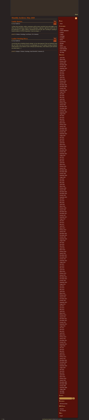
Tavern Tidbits (63, 50)
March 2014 (62, 293)
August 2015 (62, 262)
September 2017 (63, 217)
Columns (18, 34)
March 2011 (62, 354)
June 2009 (62, 393)
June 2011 (62, 349)
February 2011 (63, 356)
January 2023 (63, 126)
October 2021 (63, 151)
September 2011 (63, 344)
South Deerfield (33, 51)
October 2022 (63, 131)
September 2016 (63, 238)
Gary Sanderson (16, 23)
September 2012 (63, 324)
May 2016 (62, 246)
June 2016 (62, 244)
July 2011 (62, 347)
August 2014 (62, 284)
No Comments (35, 34)
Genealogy (22, 34)
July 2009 (62, 391)
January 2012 (63, 338)
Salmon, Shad (63, 47)
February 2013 (63, 315)
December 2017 (63, 211)
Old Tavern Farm (63, 403)
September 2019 (63, 197)
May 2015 (62, 267)
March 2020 (62, 186)
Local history (28, 34)
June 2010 (62, 371)
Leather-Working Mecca (20, 38)
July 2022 (62, 137)
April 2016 (62, 248)
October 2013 (63, 300)
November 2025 (63, 64)
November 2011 (63, 340)
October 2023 (63, 110)
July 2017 (62, 220)
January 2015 (63, 275)
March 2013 (62, 313)
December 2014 (63, 277)
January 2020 (63, 189)
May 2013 (62, 309)
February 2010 (63, 378)
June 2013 (62, 307)
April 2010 (62, 374)
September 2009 (63, 387)
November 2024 (63, 86)
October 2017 (63, 215)
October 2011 (63, 342)
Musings (62, 43)
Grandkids (62, 37)
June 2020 (62, 180)
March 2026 (62, 59)
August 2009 (62, 389)
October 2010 (63, 364)
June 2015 (62, 266)
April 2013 (62, 311)
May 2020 (62, 182)
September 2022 (63, 133)
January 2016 (63, 253)
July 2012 (62, 327)
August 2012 (62, 325)
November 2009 (63, 383)
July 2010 (62, 369)
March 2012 (62, 335)
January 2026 (63, 63)
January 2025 (63, 82)
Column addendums (64, 30)
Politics (61, 45)
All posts (62, 408)
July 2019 (62, 199)
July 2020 (62, 179)
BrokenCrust (55, 419)
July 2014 (62, 286)
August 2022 (62, 135)
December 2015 (63, 255)
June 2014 (62, 287)
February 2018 (63, 208)
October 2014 (63, 280)
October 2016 (63, 237)
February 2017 (63, 229)
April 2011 (62, 353)
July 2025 (62, 72)
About (76, 14)
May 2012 (62, 331)
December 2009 (63, 382)
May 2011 (62, 351)
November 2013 (63, 298)
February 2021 (63, 166)
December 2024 (63, 84)
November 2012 (63, 320)
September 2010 (63, 365)
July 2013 (62, 305)
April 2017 (62, 226)
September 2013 (63, 302)
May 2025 (62, 75)
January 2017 (63, 231)
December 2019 (63, 191)
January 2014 (63, 296)
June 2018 (62, 200)
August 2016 (62, 240)
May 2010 (62, 373)
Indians (61, 39)
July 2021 (62, 157)
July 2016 (62, 242)
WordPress (60, 419)
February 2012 (63, 336)
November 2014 (63, 278)
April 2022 (62, 142)
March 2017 (62, 228)
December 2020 (63, 170)
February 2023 (63, 124)
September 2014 (63, 282)
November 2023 (63, 108)
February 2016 (63, 251)
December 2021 (63, 150)
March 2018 (62, 206)
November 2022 (63, 130)
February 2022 (63, 146)
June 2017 (62, 222)
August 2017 (62, 219)
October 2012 (63, 322)
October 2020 (63, 173)
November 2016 (63, 235)
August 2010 (62, 367)
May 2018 (62, 202)
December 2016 (63, 233)
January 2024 (63, 104)
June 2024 (62, 95)
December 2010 (63, 360)
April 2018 (62, 204)
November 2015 (63, 257)
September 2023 (63, 112)
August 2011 (62, 345)
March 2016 (62, 249)
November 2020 (63, 171)
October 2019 (63, 195)
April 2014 (62, 291)
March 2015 (62, 271)
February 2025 (63, 81)
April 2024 (62, 99)
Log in (61, 415)
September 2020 (63, 175)
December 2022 (63, 128)
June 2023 (62, 117)
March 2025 (62, 79)
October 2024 (63, 88)
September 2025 (63, 68)
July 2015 (62, 264)
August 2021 (62, 155)
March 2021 (62, 164)
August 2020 (62, 177)
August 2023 (62, 113)
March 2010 (62, 376)
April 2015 (62, 269)
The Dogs (62, 52)
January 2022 (63, 148)
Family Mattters (17, 21)
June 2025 (62, 73)
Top (3, 419)
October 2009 (63, 385)
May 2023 (62, 119)
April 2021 (62, 162)
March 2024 (62, 101)
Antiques (18, 51)
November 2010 (63, 362)
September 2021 (63, 153)
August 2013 (62, 304)
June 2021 (62, 159)
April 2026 (62, 57)
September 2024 (63, 90)
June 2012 (62, 329)
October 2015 (63, 258)
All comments (63, 410)
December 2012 (63, 318)
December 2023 (63, 106)
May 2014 (62, 289)
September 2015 (63, 260)
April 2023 (62, 121)
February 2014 (63, 295)
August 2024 (62, 92)
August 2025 (62, 70)
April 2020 (62, 184)
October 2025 (63, 66)
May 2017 (62, 224)
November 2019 (63, 193)
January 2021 (63, 168)
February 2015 (63, 273)
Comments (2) (41, 51)
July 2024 (62, 93)
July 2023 (62, 115)
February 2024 (63, 102)
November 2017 (63, 213)
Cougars (61, 34)
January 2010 (63, 380)
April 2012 (62, 333)
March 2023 (62, 122)
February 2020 (63, 188)
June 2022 (62, 139)
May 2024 (62, 97)
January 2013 (63, 316)
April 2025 (62, 77)
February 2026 (63, 61)
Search (61, 395)
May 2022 (62, 141)
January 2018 (63, 209)
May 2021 (62, 160)
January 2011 (63, 358)
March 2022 (62, 144)
